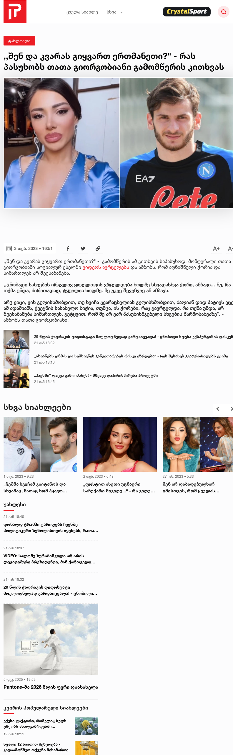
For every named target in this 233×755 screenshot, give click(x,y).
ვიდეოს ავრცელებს (106, 267)
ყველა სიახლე (82, 12)
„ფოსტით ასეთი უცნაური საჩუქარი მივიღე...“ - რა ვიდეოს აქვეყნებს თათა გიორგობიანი (120, 487)
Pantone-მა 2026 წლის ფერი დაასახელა (51, 687)
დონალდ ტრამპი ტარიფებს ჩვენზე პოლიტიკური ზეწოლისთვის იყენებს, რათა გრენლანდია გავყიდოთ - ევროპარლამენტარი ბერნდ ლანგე (49, 527)
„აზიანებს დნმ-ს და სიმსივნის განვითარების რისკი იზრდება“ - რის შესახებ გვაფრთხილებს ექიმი (131, 356)
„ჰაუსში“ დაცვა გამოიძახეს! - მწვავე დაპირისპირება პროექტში (96, 375)
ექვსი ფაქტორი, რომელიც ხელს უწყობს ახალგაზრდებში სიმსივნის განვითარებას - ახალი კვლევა (36, 723)
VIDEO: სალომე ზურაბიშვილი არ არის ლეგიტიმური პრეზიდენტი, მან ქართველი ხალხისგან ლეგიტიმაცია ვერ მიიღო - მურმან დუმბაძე (47, 559)
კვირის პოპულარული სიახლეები (46, 707)
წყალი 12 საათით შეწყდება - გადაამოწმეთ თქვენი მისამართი (36, 747)
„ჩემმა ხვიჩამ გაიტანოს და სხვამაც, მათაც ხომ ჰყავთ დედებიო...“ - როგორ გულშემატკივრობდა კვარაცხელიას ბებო (35, 487)
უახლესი (15, 504)
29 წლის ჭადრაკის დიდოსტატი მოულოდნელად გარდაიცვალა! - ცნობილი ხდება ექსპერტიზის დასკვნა (48, 590)
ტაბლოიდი (19, 40)
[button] (217, 409)
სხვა (115, 12)
